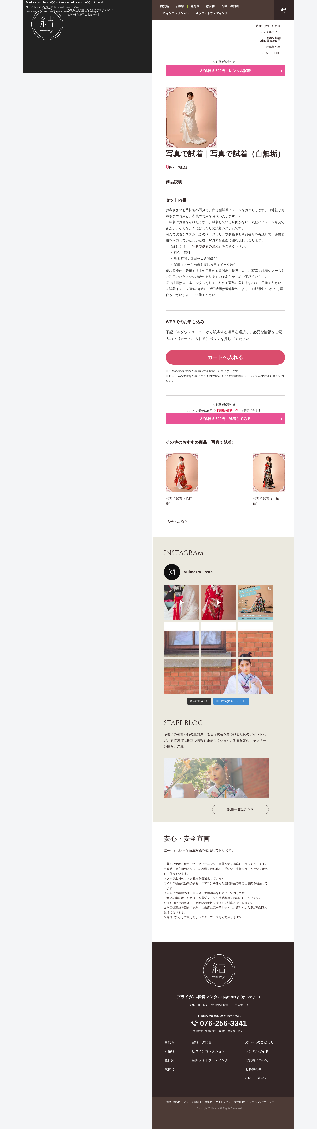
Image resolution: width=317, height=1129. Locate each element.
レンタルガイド (270, 32)
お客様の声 (273, 47)
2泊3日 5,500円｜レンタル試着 (225, 71)
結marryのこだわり (268, 26)
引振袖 (179, 6)
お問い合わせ (172, 1101)
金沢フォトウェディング (211, 13)
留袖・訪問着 (230, 6)
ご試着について (256, 1060)
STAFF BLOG (271, 53)
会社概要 (207, 1101)
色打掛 (195, 6)
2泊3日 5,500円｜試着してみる (225, 419)
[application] (87, 36)
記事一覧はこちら (240, 809)
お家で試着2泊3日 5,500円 (270, 39)
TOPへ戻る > (176, 521)
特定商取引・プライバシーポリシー (254, 1101)
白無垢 (164, 6)
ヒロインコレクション (174, 13)
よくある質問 (191, 1101)
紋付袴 (210, 6)
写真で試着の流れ (205, 246)
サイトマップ (223, 1101)
